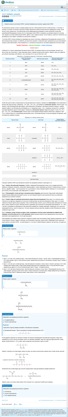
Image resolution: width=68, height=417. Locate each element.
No (21, 404)
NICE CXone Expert (23, 409)
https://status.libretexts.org (46, 415)
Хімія (14, 10)
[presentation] (8, 50)
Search (2, 7)
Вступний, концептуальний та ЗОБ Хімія (29, 10)
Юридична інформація (28, 413)
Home (6, 10)
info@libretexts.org (13, 415)
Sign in (64, 7)
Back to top (4, 400)
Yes (16, 404)
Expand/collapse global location (66, 10)
